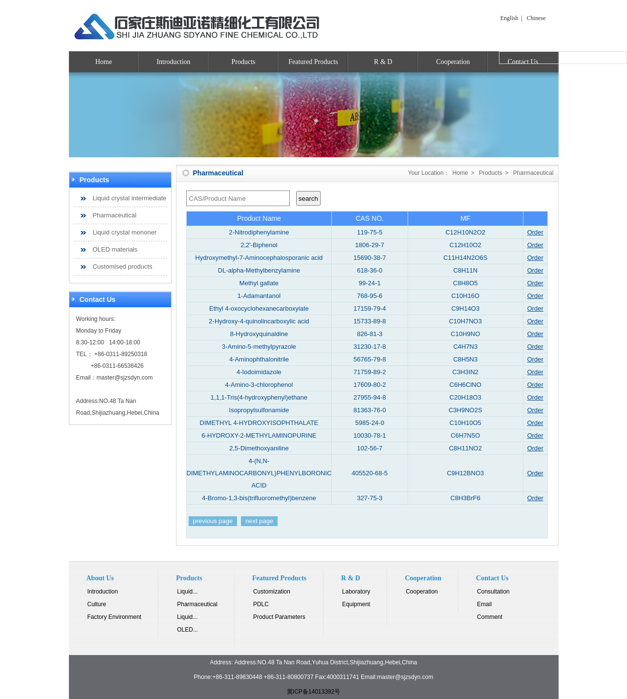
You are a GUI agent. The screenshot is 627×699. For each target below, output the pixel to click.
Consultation (493, 591)
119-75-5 (369, 232)
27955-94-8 (369, 397)
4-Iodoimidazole (259, 372)
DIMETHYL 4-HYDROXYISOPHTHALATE (259, 422)
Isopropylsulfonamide (259, 410)
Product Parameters (279, 617)
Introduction (173, 61)
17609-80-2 (369, 384)
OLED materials (115, 249)
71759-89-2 (369, 372)
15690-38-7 (369, 257)
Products (244, 61)
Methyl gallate (259, 283)
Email (484, 604)
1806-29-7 (369, 245)
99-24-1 (370, 283)
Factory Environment (114, 617)
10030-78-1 (369, 435)
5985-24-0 (369, 422)
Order (535, 232)
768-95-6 (369, 295)
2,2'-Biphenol (258, 245)
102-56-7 (369, 448)
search (308, 198)
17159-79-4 (369, 308)
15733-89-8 (369, 321)
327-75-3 (369, 498)
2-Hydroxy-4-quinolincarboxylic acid (259, 321)
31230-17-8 (369, 346)
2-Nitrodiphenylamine (259, 232)
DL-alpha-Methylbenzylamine (259, 270)
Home (103, 61)
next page (259, 521)
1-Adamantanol (259, 295)
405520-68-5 (370, 473)
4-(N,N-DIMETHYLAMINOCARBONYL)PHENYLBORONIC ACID (259, 473)
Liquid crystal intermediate (130, 198)
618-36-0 (369, 270)
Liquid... (187, 591)
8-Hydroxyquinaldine (259, 334)
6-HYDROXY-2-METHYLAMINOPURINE (258, 435)
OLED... (187, 629)
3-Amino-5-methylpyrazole (259, 346)
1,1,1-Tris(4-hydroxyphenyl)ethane (259, 397)
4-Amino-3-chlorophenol (259, 384)
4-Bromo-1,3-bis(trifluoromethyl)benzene (259, 498)
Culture (97, 604)
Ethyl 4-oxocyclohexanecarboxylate (259, 308)
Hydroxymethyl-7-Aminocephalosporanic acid (259, 257)
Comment (489, 617)
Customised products (122, 266)
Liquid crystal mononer (125, 232)
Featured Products (313, 61)
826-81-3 (369, 334)
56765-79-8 (369, 359)
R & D (383, 61)
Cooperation (453, 61)
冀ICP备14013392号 (313, 691)
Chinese (536, 18)
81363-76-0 (369, 410)
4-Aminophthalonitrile (259, 359)
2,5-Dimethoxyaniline (258, 448)
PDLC (261, 604)
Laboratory (356, 591)
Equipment (356, 604)
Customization (271, 591)
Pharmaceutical (115, 215)
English (509, 18)
